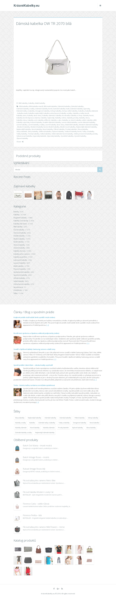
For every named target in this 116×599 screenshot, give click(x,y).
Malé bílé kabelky (71, 125)
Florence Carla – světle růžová (36, 503)
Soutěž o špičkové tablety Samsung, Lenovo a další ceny (34, 349)
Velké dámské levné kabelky (62, 134)
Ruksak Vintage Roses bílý (34, 468)
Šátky (16, 293)
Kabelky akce (22, 115)
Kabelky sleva (84, 118)
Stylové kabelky (58, 131)
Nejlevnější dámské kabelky (86, 127)
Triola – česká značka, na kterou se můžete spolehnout (34, 385)
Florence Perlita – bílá (32, 515)
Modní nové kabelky (67, 127)
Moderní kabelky (23, 127)
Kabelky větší (91, 120)
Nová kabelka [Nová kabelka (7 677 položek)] (94, 423)
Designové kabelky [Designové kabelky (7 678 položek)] (79, 423)
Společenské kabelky (22, 272)
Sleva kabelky (82, 129)
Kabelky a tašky (66, 113)
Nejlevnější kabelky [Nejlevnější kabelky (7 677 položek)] (34, 418)
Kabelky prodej (72, 118)
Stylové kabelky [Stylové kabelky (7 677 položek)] (77, 428)
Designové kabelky (42, 111)
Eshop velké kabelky (70, 111)
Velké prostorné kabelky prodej (85, 134)
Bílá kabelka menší (36, 106)
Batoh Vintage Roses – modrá (36, 457)
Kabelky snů (32, 120)
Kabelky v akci (56, 120)
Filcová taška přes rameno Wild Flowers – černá (43, 527)
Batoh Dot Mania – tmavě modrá (37, 445)
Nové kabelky (48, 129)
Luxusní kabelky (20, 263)
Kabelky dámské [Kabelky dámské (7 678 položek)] (21, 428)
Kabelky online (60, 118)
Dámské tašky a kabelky (26, 111)
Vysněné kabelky (67, 136)
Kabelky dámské (48, 115)
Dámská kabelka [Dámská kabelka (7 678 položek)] (65, 418)
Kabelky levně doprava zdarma (28, 118)
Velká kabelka (45, 134)
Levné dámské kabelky (86, 122)
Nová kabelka (37, 129)
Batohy (16, 212)
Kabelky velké (80, 120)
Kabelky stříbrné (44, 120)
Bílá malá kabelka (50, 106)
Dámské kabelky (77, 106)
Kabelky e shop (76, 115)
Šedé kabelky (19, 242)
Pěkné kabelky (59, 129)
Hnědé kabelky (19, 236)
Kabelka (81, 111)
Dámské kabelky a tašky (26, 109)
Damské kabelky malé (61, 109)
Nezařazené (18, 287)
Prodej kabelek (71, 129)
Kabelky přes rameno (22, 254)
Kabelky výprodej (23, 122)
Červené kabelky (20, 233)
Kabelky (31, 103)
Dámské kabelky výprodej (80, 109)
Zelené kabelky (19, 248)
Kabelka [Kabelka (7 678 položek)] (32, 423)
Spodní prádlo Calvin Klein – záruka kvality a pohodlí (33, 365)
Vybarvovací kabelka (24, 136)
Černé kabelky (19, 230)
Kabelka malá (22, 113)
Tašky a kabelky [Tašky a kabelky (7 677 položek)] (64, 423)
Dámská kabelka (64, 106)
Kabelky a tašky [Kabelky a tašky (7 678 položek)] (20, 423)
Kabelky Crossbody (21, 221)
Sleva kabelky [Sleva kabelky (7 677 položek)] (91, 428)
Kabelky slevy (22, 120)
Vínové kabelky (19, 245)
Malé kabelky (40, 103)
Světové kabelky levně (73, 131)
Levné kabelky (22, 125)
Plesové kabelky (20, 269)
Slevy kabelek (22, 131)
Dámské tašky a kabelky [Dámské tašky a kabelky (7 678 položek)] (47, 423)
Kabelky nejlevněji (47, 118)
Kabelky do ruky (20, 251)
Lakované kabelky (20, 260)
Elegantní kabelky (20, 218)
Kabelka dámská (91, 111)
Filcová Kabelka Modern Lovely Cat (38, 492)
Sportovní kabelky (20, 275)
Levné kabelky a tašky (36, 125)
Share (20, 142)
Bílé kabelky (23, 103)
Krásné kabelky (36, 122)
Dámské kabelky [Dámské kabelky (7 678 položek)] (50, 418)
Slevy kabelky (33, 131)
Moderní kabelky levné (39, 127)
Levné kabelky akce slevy (55, 125)
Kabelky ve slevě (68, 120)
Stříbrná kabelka (45, 131)
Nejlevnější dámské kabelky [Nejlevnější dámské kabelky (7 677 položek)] (44, 433)
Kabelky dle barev (20, 224)
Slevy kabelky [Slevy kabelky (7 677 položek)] (19, 418)
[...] (48, 325)
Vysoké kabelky (80, 136)
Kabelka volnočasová (51, 113)
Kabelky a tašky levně (81, 113)
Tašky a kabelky (88, 131)
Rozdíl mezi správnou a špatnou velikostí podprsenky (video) (36, 333)
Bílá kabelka (23, 106)
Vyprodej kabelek (39, 136)
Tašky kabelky (22, 134)
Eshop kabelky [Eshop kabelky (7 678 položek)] (93, 418)
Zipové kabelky (22, 138)
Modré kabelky (19, 239)
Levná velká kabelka (69, 122)
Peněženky (18, 290)
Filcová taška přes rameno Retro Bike (39, 480)
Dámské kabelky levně (43, 109)
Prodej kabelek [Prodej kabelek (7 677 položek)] (63, 428)
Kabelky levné (88, 115)
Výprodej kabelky (53, 136)
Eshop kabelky (55, 111)
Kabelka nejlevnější (35, 113)
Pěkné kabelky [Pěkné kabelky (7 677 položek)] (80, 418)
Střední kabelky (19, 278)
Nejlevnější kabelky (24, 129)
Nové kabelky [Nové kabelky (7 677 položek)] (34, 428)
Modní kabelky (53, 127)
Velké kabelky (19, 281)
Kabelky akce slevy (34, 115)
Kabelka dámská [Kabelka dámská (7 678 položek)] (49, 428)
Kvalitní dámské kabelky (52, 122)
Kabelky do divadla (63, 115)
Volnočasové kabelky (22, 284)
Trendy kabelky (33, 134)
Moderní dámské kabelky (88, 125)
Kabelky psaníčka (20, 257)
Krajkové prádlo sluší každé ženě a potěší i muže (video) (34, 317)
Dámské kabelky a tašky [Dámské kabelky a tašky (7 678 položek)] (23, 433)
